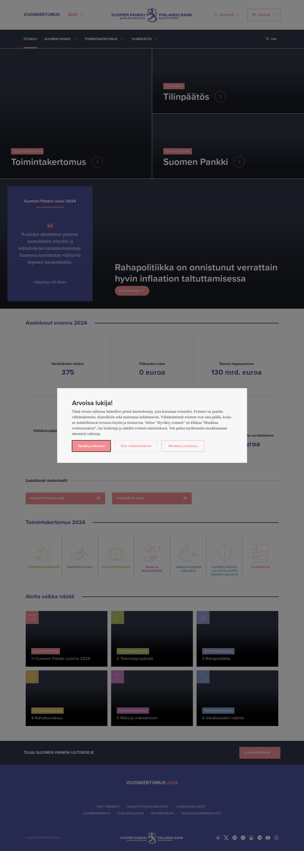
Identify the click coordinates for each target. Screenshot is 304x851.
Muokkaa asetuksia (183, 446)
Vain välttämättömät (136, 446)
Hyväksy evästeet (91, 446)
